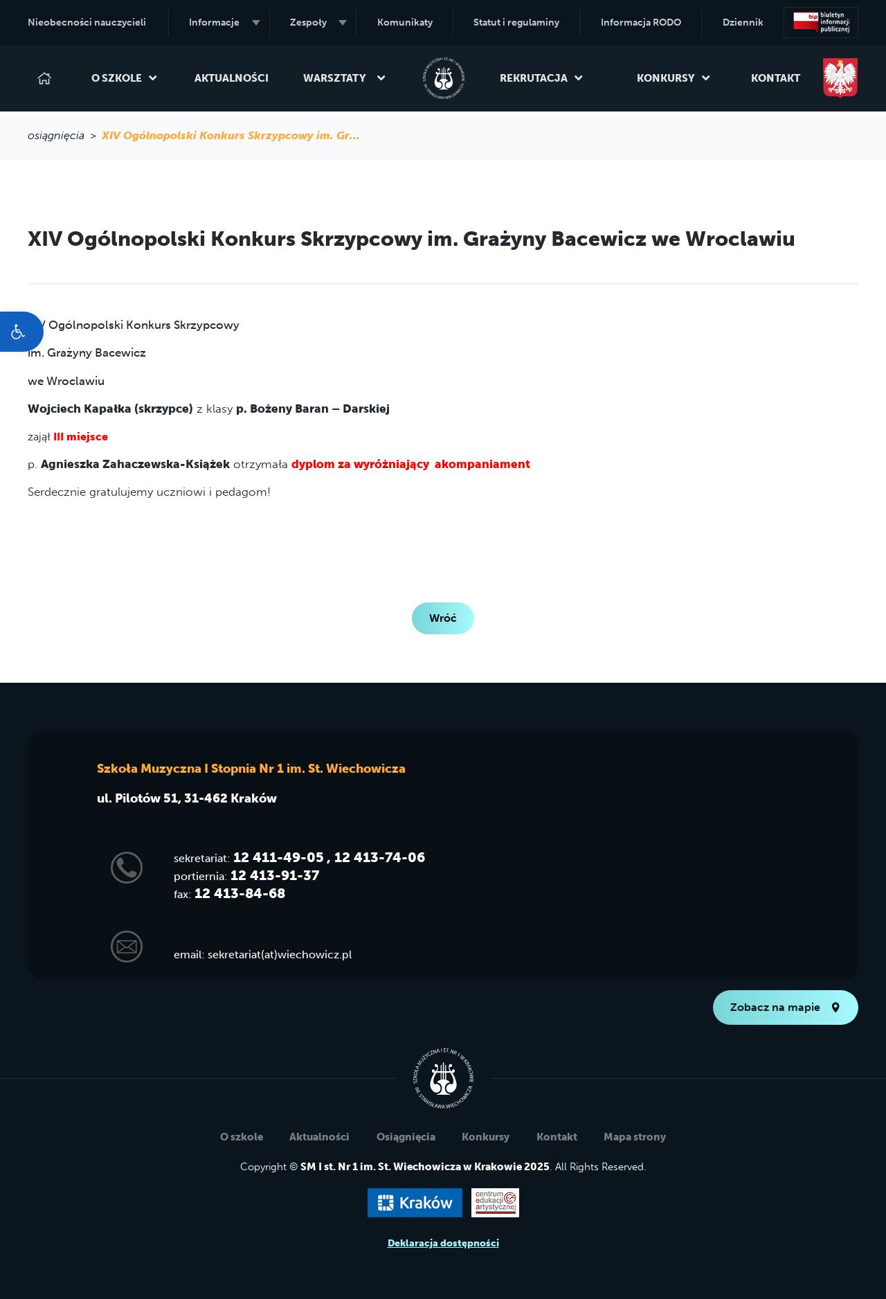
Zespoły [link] (318, 22)
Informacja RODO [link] (641, 22)
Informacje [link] (224, 22)
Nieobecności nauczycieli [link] (87, 22)
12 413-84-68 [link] (240, 893)
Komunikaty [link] (405, 22)
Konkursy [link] (674, 78)
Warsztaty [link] (344, 78)
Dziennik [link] (743, 22)
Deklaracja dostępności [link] (443, 1243)
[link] (22, 332)
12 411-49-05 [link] (278, 857)
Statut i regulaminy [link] (516, 22)
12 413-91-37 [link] (274, 875)
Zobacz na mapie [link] (785, 1007)
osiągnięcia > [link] (65, 135)
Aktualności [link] (232, 78)
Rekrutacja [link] (542, 78)
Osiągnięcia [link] (406, 1137)
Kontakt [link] (775, 78)
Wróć (443, 618)
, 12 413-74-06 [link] (376, 857)
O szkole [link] (124, 78)
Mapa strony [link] (635, 1137)
